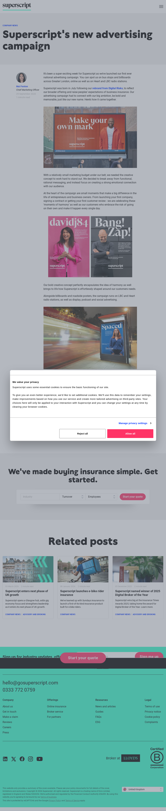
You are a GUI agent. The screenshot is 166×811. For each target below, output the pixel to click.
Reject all (82, 433)
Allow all (130, 433)
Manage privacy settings (133, 423)
